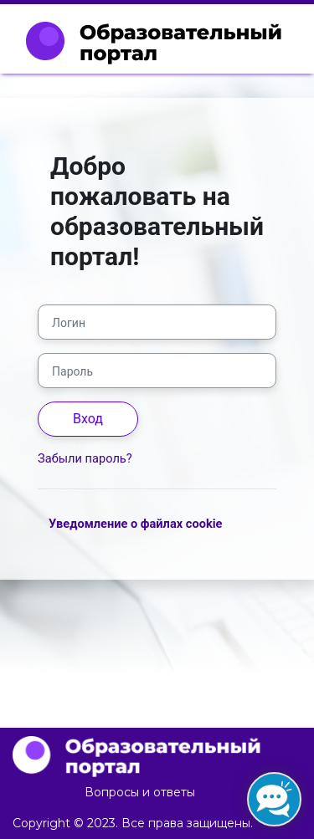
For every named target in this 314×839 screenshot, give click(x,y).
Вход (88, 419)
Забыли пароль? (85, 458)
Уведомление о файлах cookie (135, 523)
